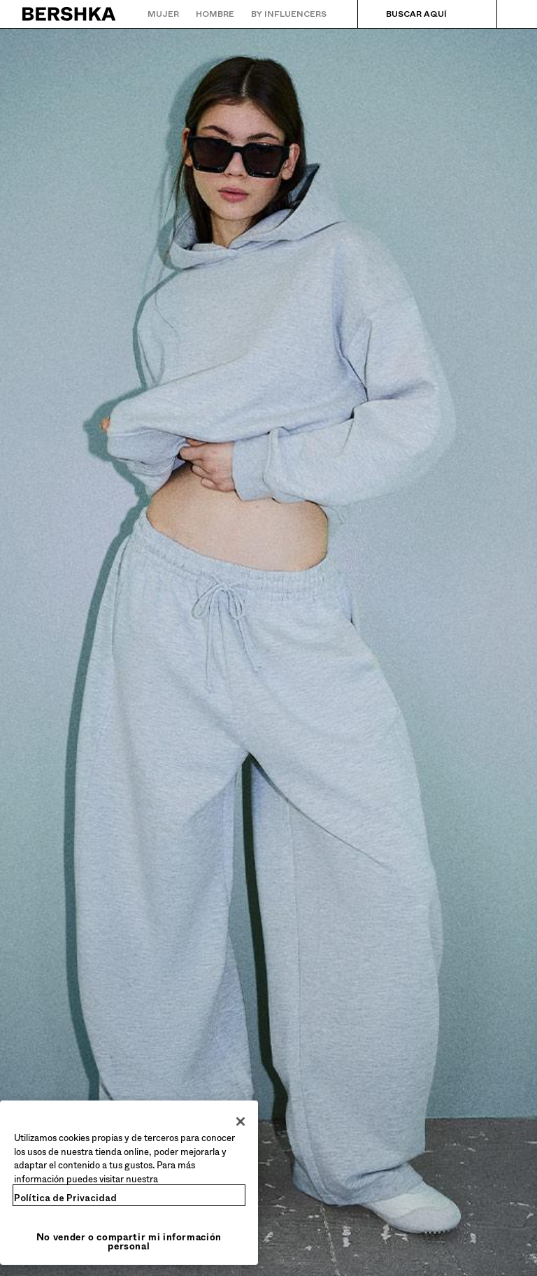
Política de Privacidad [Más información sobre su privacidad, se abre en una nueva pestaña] (65, 1198)
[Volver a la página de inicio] (69, 14)
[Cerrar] (240, 1121)
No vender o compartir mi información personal (129, 1242)
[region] (129, 1183)
